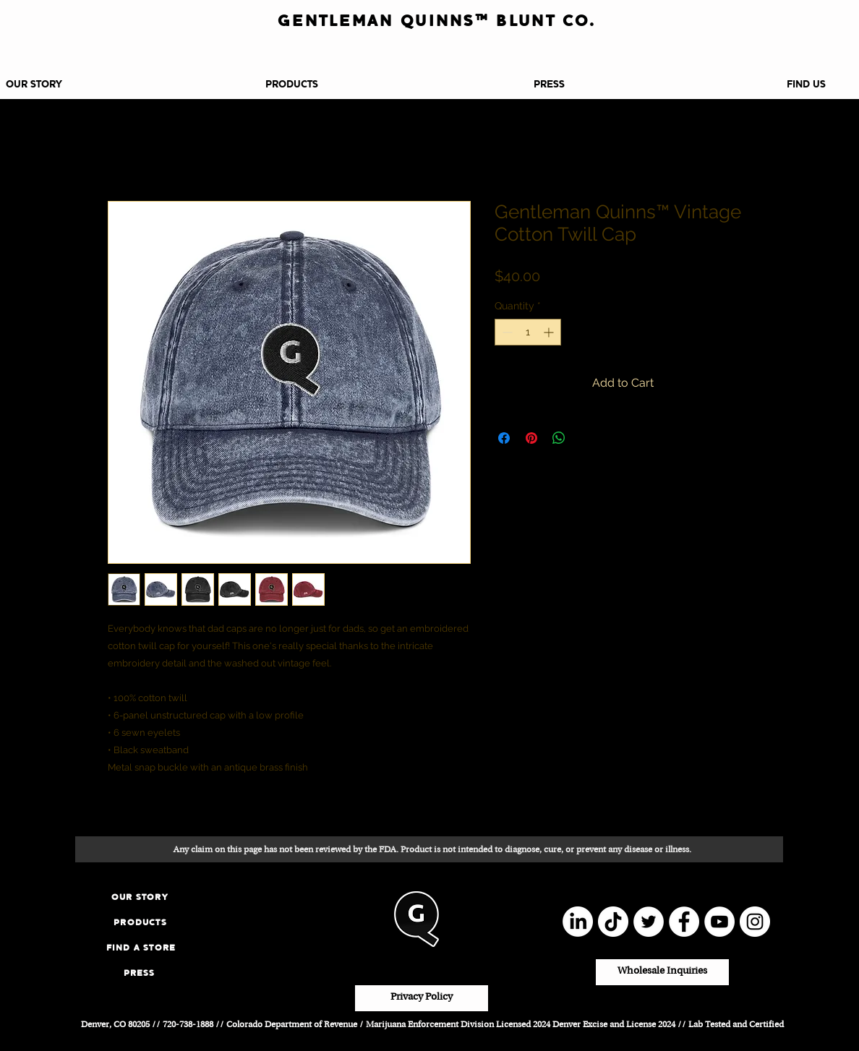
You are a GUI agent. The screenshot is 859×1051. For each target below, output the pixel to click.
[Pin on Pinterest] (531, 438)
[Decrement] (506, 332)
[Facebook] (684, 921)
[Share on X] (586, 438)
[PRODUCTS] (140, 922)
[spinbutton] (528, 332)
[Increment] (550, 332)
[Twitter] (648, 921)
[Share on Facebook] (504, 438)
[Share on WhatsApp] (559, 438)
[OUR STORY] (140, 896)
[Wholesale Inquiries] (662, 972)
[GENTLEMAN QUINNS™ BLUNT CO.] (436, 21)
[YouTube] (719, 921)
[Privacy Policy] (421, 998)
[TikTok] (613, 921)
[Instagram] (755, 921)
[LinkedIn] (578, 921)
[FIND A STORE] (140, 947)
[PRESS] (139, 972)
